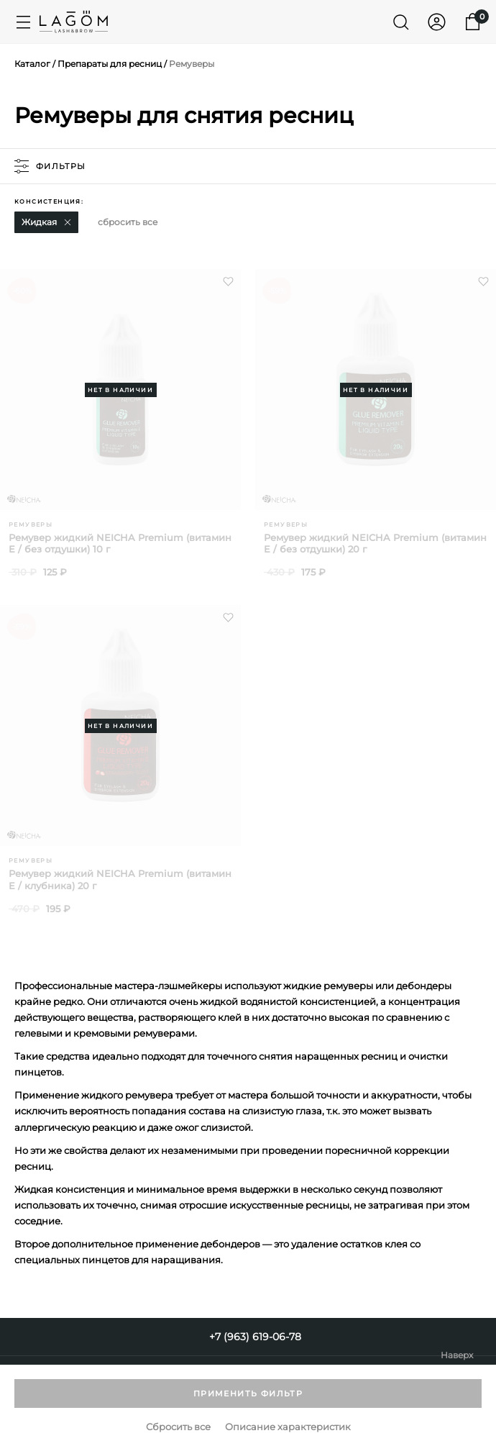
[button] (67, 222)
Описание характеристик (288, 1427)
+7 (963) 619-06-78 (255, 1336)
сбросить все (127, 222)
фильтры (50, 166)
